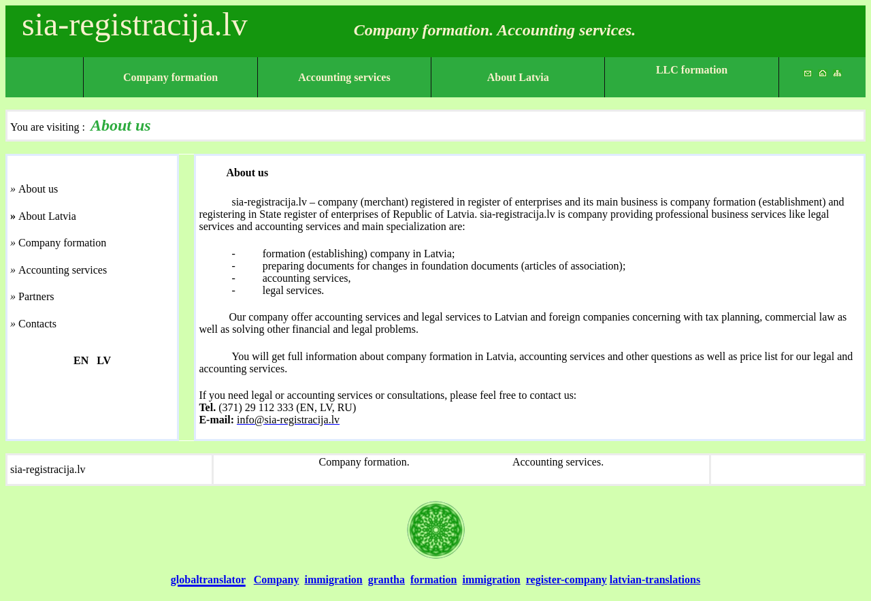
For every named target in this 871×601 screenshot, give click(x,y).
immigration (333, 579)
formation (433, 579)
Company (276, 579)
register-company (566, 579)
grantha (386, 579)
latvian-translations (655, 579)
